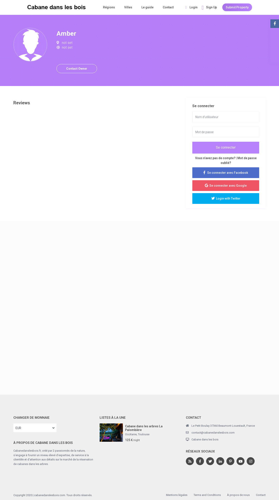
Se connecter (226, 147)
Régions (109, 7)
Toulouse (143, 434)
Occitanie (131, 434)
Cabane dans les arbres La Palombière (144, 428)
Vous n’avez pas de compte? (215, 158)
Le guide (147, 7)
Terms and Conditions (207, 495)
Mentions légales (176, 495)
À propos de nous (238, 495)
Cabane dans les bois (204, 439)
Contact (168, 7)
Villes (128, 7)
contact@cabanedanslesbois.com (213, 432)
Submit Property (237, 7)
